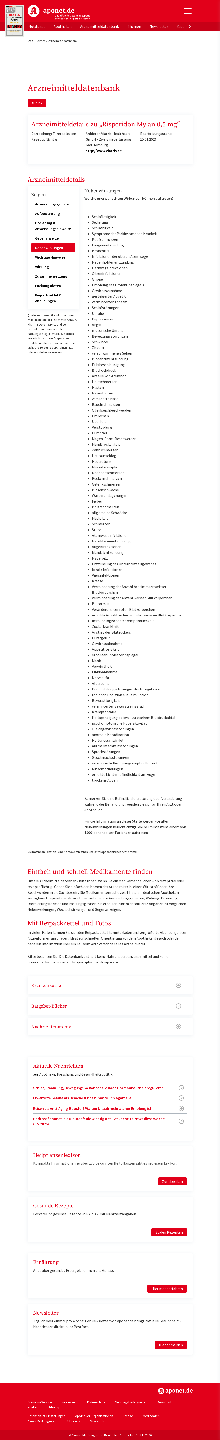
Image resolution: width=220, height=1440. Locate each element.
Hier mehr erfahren (167, 1288)
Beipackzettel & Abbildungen (48, 298)
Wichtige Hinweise (50, 257)
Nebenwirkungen (49, 247)
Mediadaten (151, 1416)
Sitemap (54, 1407)
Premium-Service (40, 1402)
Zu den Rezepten (169, 1232)
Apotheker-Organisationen (94, 1416)
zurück (37, 103)
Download (164, 1402)
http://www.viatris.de (104, 150)
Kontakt (33, 1407)
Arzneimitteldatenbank (99, 26)
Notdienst (36, 26)
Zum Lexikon (172, 1181)
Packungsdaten (48, 285)
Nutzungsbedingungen (131, 1402)
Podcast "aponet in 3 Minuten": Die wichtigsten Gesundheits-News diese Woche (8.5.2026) (99, 1121)
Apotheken (63, 26)
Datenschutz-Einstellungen (46, 1416)
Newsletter (159, 26)
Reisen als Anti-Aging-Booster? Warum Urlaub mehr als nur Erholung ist (92, 1108)
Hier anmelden (171, 1345)
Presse (128, 1416)
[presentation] (189, 26)
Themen (134, 26)
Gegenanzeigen (48, 238)
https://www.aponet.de (175, 1391)
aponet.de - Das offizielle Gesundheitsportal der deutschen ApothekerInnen (59, 12)
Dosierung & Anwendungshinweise (53, 226)
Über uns (73, 1421)
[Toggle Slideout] (187, 11)
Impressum (70, 1402)
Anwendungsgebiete (52, 204)
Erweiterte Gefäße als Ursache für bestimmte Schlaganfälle (82, 1098)
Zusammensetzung (51, 276)
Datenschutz (96, 1402)
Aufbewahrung (47, 213)
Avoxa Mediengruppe (43, 1421)
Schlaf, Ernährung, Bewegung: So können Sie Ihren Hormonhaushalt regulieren (98, 1087)
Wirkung (42, 266)
